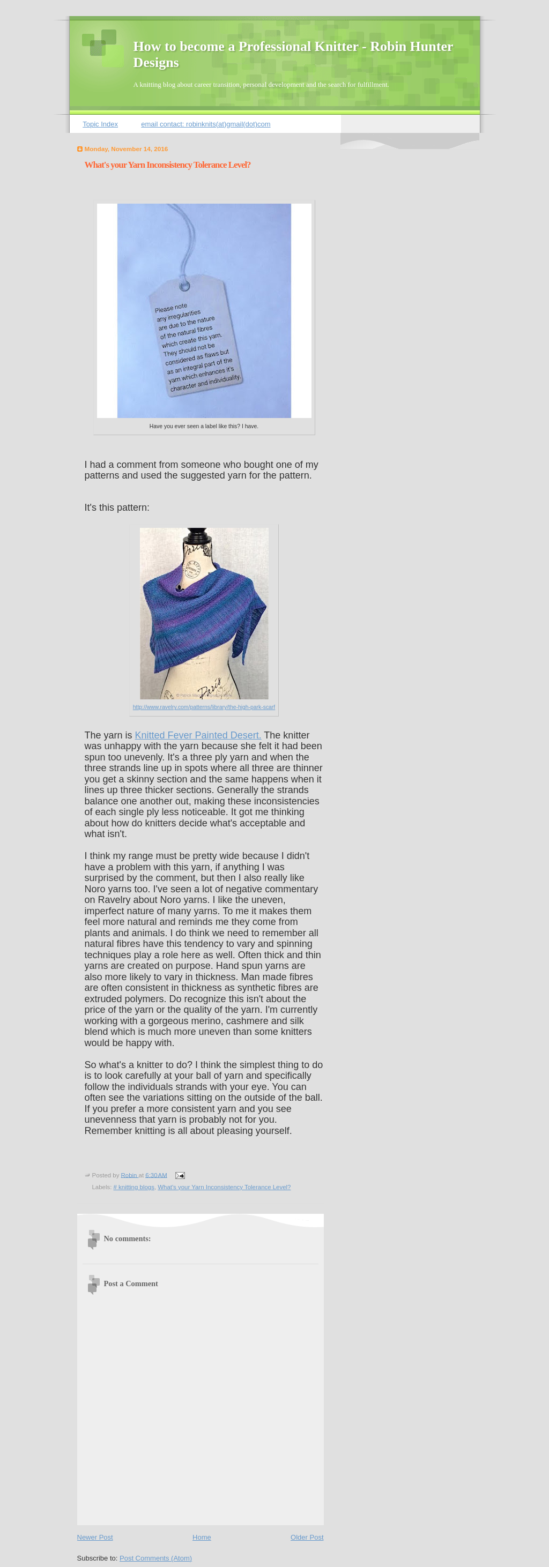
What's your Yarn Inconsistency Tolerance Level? (224, 1187)
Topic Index (100, 124)
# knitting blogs (134, 1187)
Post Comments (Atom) (156, 1558)
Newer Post (95, 1537)
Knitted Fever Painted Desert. (198, 735)
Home (201, 1537)
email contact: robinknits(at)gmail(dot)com (205, 124)
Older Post (307, 1537)
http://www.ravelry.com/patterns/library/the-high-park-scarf (204, 707)
